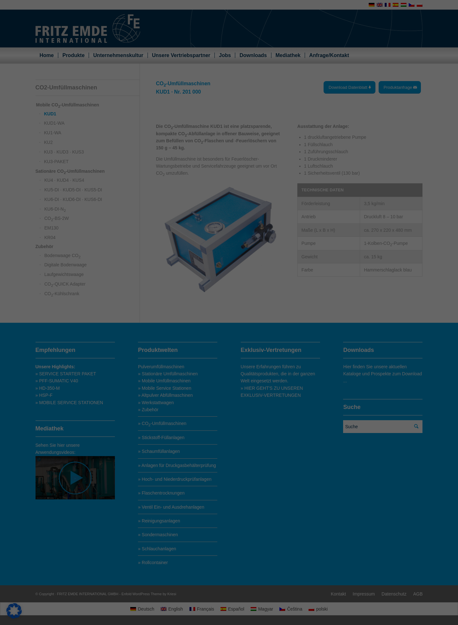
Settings (173, 289)
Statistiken (249, 268)
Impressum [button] (254, 388)
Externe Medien (253, 295)
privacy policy (168, 283)
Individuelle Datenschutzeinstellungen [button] (229, 375)
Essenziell (248, 240)
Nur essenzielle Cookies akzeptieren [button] (229, 359)
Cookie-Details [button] (206, 388)
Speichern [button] (290, 343)
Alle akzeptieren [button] (167, 343)
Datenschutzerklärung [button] (231, 388)
